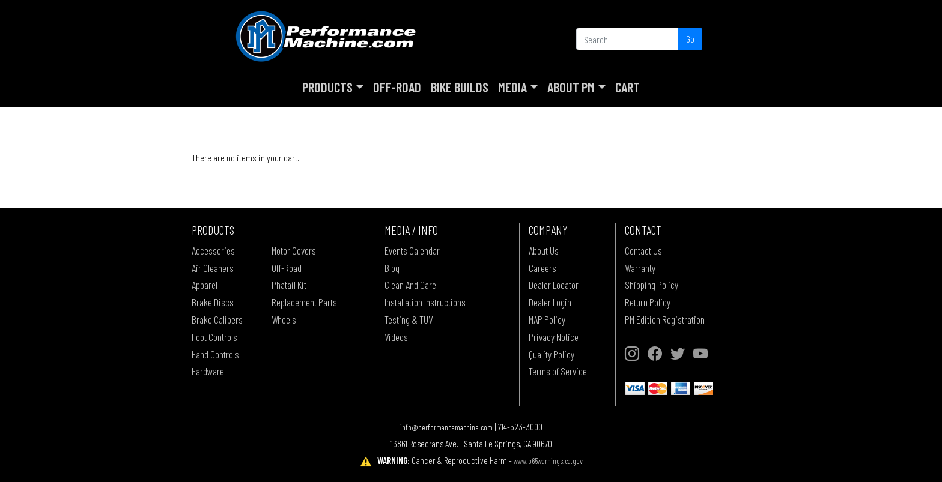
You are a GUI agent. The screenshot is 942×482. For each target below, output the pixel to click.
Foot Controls (214, 337)
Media (512, 87)
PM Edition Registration (665, 319)
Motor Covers (294, 250)
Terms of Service (558, 371)
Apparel (204, 285)
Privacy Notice (554, 337)
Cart (627, 87)
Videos (396, 337)
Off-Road (397, 87)
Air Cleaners (213, 268)
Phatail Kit (289, 285)
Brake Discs (213, 302)
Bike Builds (459, 87)
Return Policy (647, 302)
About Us (544, 250)
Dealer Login (550, 302)
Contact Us (643, 250)
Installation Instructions (425, 302)
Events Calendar (412, 250)
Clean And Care (410, 285)
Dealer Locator (554, 285)
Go (690, 38)
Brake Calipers (217, 319)
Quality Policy (551, 354)
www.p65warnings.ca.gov (548, 461)
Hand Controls (215, 354)
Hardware (208, 371)
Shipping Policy (651, 285)
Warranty (640, 268)
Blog (392, 268)
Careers (542, 268)
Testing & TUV (408, 319)
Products (327, 87)
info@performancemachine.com (446, 427)
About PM (571, 87)
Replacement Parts (304, 302)
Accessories (213, 250)
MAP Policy (547, 319)
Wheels (284, 319)
